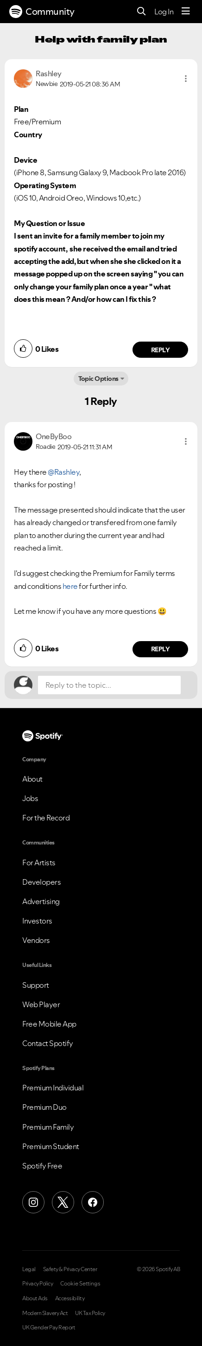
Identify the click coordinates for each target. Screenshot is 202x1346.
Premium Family (48, 1127)
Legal (29, 1269)
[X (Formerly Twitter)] (63, 1202)
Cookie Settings (80, 1283)
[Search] (141, 11)
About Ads (35, 1298)
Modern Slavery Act (45, 1313)
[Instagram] (33, 1202)
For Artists (39, 862)
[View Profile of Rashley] (49, 73)
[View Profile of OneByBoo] (53, 436)
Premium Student (50, 1146)
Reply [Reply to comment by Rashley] (160, 350)
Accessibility (70, 1298)
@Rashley (63, 472)
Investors (37, 921)
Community (42, 11)
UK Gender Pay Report (48, 1327)
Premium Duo (44, 1107)
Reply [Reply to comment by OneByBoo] (160, 649)
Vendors (36, 940)
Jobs (30, 798)
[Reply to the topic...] (109, 685)
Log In (163, 11)
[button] (186, 79)
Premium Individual (52, 1088)
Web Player (41, 1004)
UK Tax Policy (90, 1313)
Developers (41, 882)
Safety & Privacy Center (70, 1269)
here (70, 586)
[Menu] (186, 11)
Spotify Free (42, 1166)
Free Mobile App (49, 1024)
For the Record (45, 818)
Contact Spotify (47, 1043)
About (32, 779)
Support (35, 985)
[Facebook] (93, 1202)
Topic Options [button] (98, 378)
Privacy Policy (37, 1283)
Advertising (41, 901)
